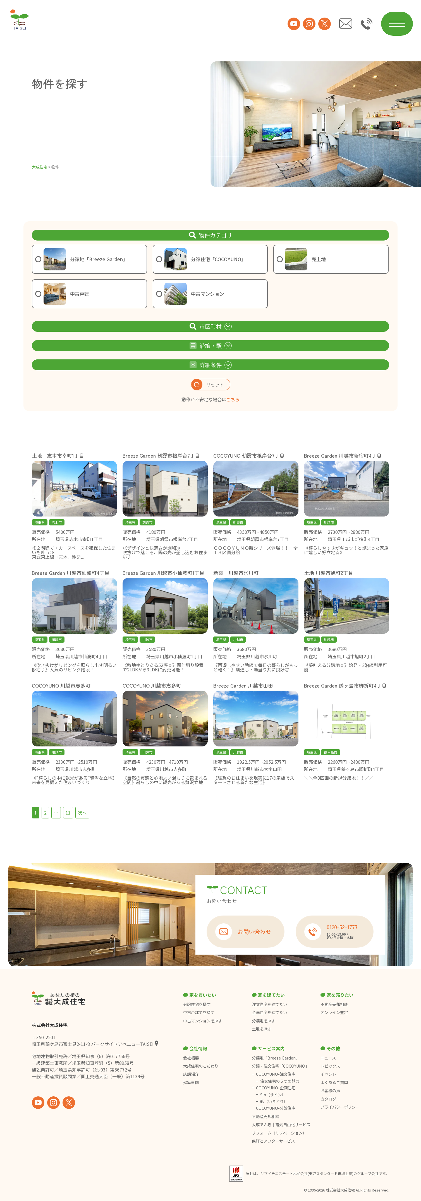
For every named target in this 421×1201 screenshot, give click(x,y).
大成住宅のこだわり (200, 1066)
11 (68, 812)
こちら (233, 399)
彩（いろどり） (274, 1101)
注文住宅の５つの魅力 (279, 1081)
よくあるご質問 (334, 1082)
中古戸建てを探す (198, 1012)
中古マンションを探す (202, 1021)
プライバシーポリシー (340, 1107)
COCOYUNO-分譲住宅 (275, 1108)
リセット (207, 384)
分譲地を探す (263, 1021)
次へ (82, 812)
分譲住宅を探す (196, 1004)
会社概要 (191, 1058)
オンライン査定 (334, 1012)
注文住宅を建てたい (269, 1004)
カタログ (328, 1099)
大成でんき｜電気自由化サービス (281, 1124)
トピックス (330, 1066)
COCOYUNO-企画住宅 (275, 1088)
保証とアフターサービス (273, 1141)
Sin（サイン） (273, 1095)
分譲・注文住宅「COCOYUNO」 (280, 1066)
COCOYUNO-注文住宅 (275, 1074)
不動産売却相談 (334, 1004)
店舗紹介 (191, 1074)
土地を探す (261, 1029)
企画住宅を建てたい (269, 1012)
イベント (328, 1074)
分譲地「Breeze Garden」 (276, 1058)
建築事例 (191, 1082)
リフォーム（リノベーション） (279, 1133)
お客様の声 (330, 1090)
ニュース (328, 1058)
